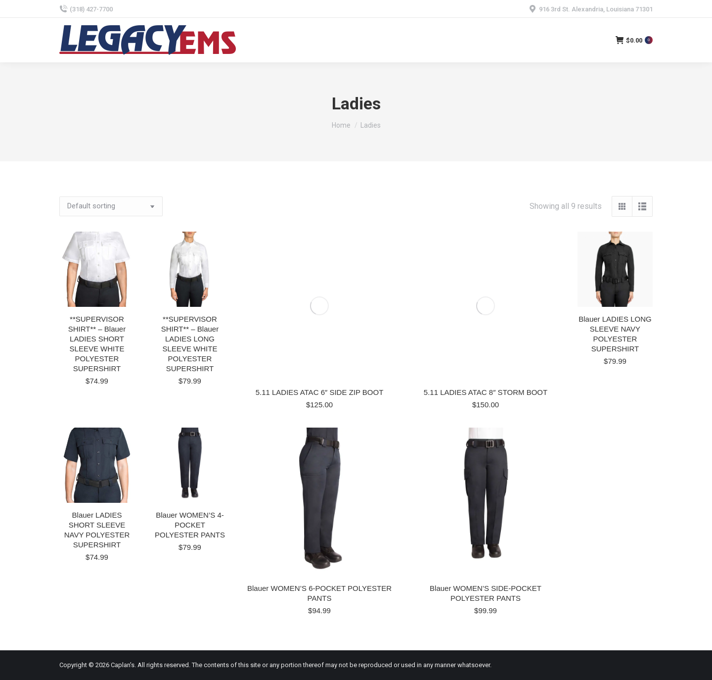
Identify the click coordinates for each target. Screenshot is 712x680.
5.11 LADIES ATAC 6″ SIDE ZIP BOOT (320, 392)
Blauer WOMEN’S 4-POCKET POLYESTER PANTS (190, 525)
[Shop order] (111, 206)
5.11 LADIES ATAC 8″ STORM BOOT (485, 392)
